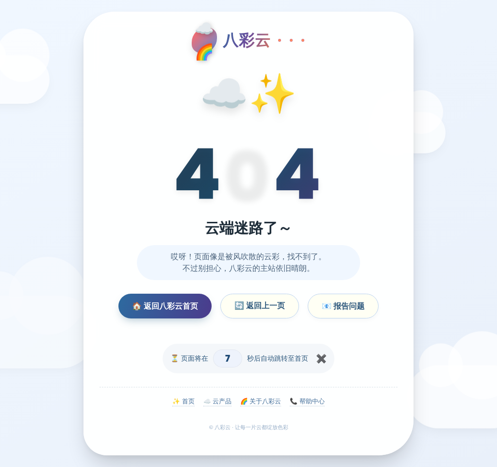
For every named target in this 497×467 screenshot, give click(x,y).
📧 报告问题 (343, 306)
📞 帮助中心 (307, 401)
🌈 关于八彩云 (260, 401)
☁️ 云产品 (217, 401)
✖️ (321, 359)
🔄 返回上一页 (259, 305)
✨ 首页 (183, 401)
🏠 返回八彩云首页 (165, 306)
